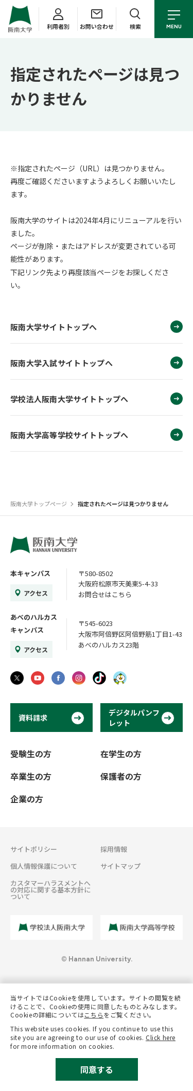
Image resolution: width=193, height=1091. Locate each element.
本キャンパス (30, 573)
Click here (161, 1037)
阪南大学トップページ (38, 503)
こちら (93, 1014)
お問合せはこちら (105, 594)
